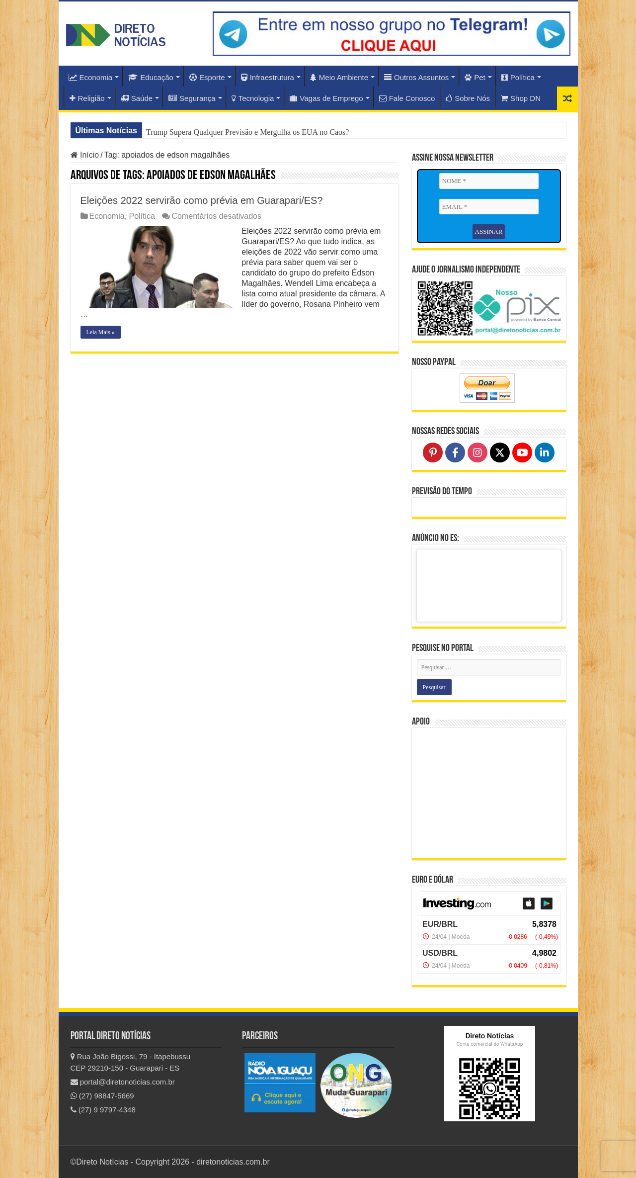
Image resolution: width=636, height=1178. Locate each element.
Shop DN (521, 98)
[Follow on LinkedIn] (545, 452)
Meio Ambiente (339, 77)
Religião (87, 98)
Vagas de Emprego (326, 98)
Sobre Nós (468, 98)
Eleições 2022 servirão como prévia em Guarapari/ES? (201, 200)
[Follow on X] (500, 452)
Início (85, 155)
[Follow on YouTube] (522, 452)
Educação (150, 77)
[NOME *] (489, 181)
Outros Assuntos (416, 77)
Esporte (207, 77)
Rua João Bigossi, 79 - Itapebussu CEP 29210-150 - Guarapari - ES (131, 1062)
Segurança (192, 98)
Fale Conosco (407, 98)
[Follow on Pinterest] (433, 452)
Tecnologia (253, 98)
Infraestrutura (267, 77)
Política (518, 77)
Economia (91, 77)
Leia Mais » (100, 332)
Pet (475, 77)
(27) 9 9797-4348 (103, 1109)
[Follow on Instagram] (477, 452)
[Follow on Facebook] (455, 452)
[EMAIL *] (489, 207)
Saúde (137, 98)
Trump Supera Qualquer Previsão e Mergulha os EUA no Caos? (247, 132)
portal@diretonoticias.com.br (123, 1082)
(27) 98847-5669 (102, 1095)
